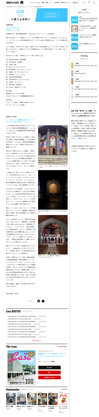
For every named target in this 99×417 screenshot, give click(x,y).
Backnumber (63, 346)
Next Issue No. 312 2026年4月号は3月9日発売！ (27, 326)
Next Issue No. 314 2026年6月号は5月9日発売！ (27, 316)
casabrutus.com (52, 13)
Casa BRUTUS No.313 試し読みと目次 (24, 319)
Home (14, 6)
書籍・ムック (49, 2)
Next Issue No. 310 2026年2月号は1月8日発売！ (27, 337)
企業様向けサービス (66, 2)
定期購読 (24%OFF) (49, 377)
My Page (84, 1)
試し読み (49, 367)
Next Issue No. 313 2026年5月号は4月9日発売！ (27, 321)
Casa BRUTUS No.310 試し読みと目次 (24, 334)
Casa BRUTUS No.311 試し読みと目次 (24, 329)
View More (37, 341)
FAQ (89, 1)
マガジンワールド (14, 2)
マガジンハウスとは (35, 2)
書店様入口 (76, 2)
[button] (66, 401)
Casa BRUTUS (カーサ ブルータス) (24, 6)
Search (94, 1)
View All (65, 389)
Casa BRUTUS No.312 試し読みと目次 (24, 324)
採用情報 (56, 2)
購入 (49, 372)
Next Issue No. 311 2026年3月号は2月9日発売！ (27, 332)
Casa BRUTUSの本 (52, 16)
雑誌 (43, 2)
